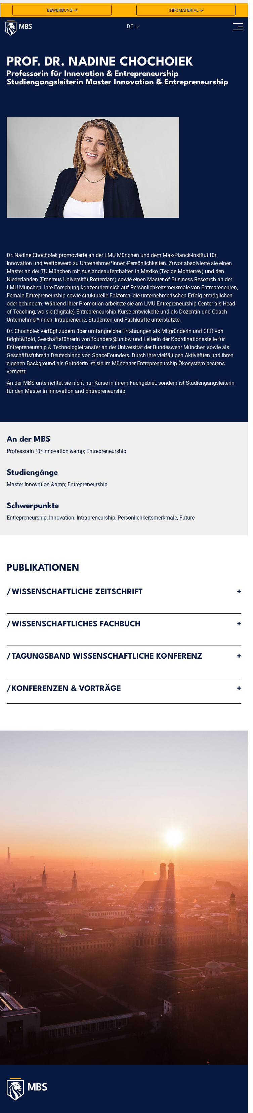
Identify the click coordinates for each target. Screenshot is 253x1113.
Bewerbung (62, 10)
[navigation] (132, 26)
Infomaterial (186, 10)
